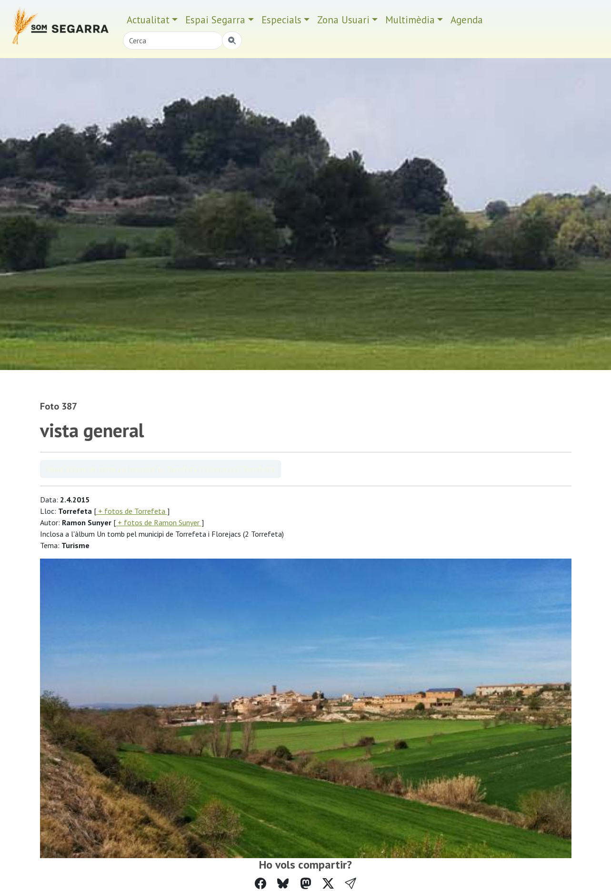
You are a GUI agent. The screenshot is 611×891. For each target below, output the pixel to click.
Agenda (467, 19)
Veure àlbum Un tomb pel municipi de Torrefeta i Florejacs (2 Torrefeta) (160, 469)
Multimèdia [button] (410, 19)
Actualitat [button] (148, 19)
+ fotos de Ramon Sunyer (158, 522)
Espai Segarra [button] (215, 19)
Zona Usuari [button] (343, 19)
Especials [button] (281, 19)
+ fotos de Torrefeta (131, 511)
